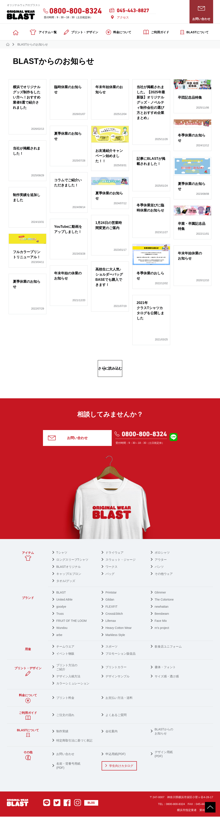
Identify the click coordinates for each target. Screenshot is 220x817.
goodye (61, 607)
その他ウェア (164, 574)
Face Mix (161, 621)
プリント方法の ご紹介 (66, 667)
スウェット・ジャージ (120, 560)
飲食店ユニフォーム (168, 647)
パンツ (159, 567)
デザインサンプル (117, 676)
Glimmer (160, 593)
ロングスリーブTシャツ (72, 560)
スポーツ (111, 647)
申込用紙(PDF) (115, 754)
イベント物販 (65, 654)
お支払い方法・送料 (119, 698)
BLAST (61, 593)
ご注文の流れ (65, 715)
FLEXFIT (111, 607)
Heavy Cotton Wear (118, 628)
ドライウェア (114, 553)
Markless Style (115, 635)
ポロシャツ (162, 553)
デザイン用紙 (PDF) (164, 754)
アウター (161, 560)
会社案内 (111, 731)
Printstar (111, 593)
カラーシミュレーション (72, 684)
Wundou (61, 628)
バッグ (110, 574)
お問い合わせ (77, 438)
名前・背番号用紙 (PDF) (68, 766)
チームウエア (65, 647)
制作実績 (62, 731)
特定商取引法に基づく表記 (74, 741)
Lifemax (110, 621)
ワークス (111, 567)
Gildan (109, 600)
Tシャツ (61, 553)
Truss (60, 614)
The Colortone (164, 600)
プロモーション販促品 (120, 654)
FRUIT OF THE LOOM (71, 621)
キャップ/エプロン (68, 574)
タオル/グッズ (65, 581)
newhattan (162, 607)
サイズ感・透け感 (167, 676)
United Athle (64, 600)
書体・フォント (165, 667)
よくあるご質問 (116, 715)
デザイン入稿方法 (68, 676)
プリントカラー (116, 667)
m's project (162, 628)
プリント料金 (65, 698)
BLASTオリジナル (68, 567)
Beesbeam (162, 614)
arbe (59, 635)
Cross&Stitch (114, 614)
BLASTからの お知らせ (164, 731)
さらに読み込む (110, 368)
